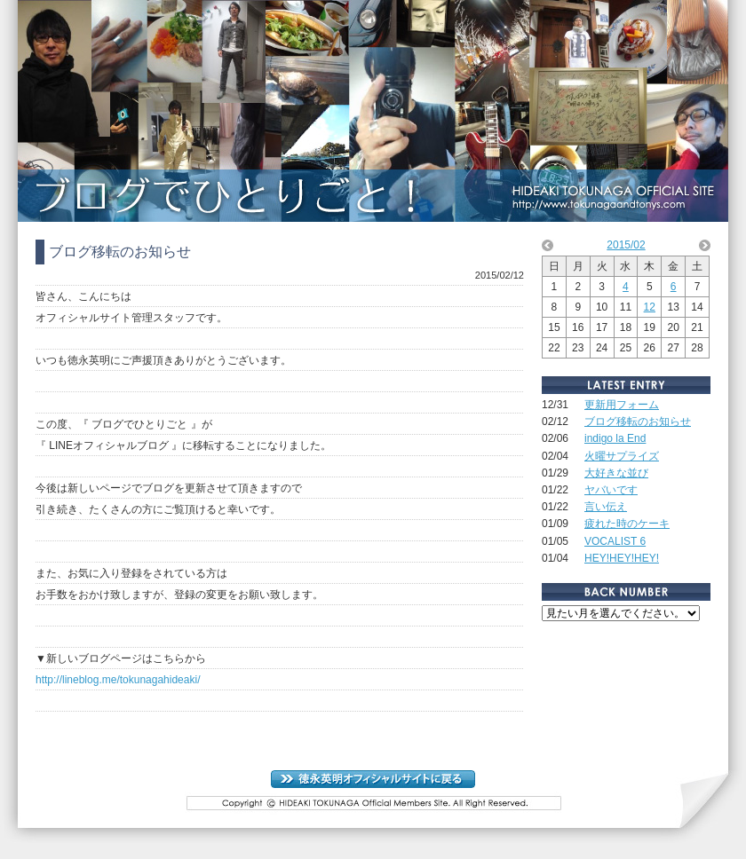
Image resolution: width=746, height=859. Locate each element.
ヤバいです (611, 490)
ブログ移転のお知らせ (637, 421)
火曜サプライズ (621, 456)
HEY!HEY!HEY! (621, 558)
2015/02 (626, 245)
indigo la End (615, 438)
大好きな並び (616, 473)
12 (649, 307)
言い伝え (605, 506)
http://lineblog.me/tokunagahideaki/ (118, 680)
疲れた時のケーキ (627, 523)
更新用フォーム (621, 404)
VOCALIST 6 (615, 541)
